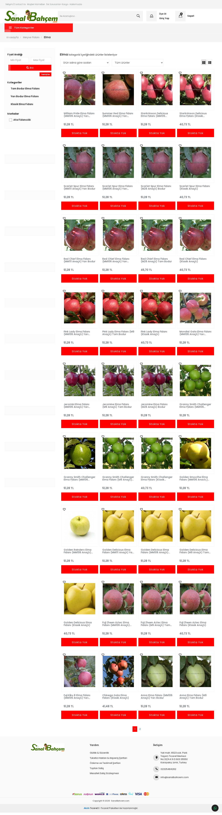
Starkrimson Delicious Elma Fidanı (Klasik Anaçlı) (192, 117)
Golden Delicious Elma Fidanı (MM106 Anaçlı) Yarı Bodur (155, 554)
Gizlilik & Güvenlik (99, 755)
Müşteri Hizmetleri (36, 4)
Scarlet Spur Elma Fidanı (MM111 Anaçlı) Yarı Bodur (79, 190)
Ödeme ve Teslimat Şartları (105, 765)
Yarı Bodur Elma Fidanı (26, 99)
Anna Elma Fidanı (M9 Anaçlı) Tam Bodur (192, 699)
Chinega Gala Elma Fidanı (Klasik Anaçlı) (116, 699)
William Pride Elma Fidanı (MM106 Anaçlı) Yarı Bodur (79, 117)
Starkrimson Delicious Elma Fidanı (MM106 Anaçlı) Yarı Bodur (154, 117)
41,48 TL (118, 707)
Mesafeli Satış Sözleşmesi (104, 776)
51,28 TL (80, 125)
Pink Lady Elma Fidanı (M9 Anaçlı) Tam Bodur (117, 335)
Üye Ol (162, 15)
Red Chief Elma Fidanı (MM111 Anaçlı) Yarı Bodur (77, 263)
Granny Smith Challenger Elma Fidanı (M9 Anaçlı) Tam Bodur (117, 481)
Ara (30, 70)
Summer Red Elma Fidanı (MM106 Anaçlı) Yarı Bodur (118, 117)
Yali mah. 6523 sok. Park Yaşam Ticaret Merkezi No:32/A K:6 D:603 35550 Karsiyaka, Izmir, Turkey (170, 760)
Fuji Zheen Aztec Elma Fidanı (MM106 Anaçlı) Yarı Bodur (116, 626)
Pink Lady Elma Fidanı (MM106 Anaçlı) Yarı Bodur (77, 335)
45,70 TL (156, 271)
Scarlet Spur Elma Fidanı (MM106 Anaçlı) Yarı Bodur (118, 190)
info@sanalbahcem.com (171, 780)
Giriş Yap (164, 19)
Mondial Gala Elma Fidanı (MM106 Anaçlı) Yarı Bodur (192, 335)
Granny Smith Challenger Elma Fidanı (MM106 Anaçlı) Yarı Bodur (193, 408)
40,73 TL (195, 125)
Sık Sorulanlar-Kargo (57, 4)
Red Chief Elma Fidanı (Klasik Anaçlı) (192, 263)
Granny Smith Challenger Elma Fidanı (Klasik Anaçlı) (155, 481)
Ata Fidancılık (23, 122)
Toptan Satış (97, 770)
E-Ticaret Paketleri (108, 810)
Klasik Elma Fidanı (23, 106)
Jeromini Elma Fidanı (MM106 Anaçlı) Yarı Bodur (77, 408)
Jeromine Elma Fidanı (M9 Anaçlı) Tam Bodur (117, 408)
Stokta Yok (80, 135)
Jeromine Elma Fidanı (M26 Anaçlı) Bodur (154, 408)
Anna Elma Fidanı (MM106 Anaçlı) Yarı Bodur (156, 699)
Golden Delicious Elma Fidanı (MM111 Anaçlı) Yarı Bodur (118, 554)
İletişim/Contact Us (16, 4)
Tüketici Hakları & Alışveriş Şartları (108, 760)
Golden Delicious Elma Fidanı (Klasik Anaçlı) (78, 626)
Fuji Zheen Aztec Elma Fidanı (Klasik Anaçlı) (192, 626)
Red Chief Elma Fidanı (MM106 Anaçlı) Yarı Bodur (116, 263)
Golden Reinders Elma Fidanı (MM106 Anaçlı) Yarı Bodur (78, 554)
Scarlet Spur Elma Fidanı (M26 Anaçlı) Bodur (156, 190)
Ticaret (91, 810)
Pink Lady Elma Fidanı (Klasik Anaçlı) (154, 335)
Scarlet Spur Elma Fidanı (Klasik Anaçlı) (194, 190)
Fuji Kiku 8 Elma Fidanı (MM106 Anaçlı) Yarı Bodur (77, 699)
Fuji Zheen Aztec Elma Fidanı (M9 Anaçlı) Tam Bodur (155, 626)
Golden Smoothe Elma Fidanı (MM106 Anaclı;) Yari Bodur (193, 481)
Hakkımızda (76, 4)
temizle (46, 77)
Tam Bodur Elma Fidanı (26, 91)
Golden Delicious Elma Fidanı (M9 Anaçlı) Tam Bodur (193, 554)
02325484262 (164, 772)
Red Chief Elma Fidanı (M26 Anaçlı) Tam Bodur (156, 263)
